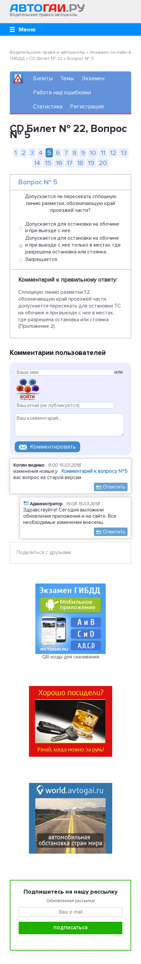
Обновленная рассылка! (70, 900)
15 (48, 163)
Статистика (47, 106)
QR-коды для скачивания (70, 657)
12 (113, 153)
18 (80, 163)
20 (103, 163)
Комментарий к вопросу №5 (95, 471)
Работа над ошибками (62, 92)
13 (124, 153)
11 (103, 153)
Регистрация (87, 106)
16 (59, 163)
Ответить (114, 487)
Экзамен (92, 78)
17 (70, 163)
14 (37, 163)
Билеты (43, 78)
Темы (67, 78)
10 (93, 153)
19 (91, 163)
